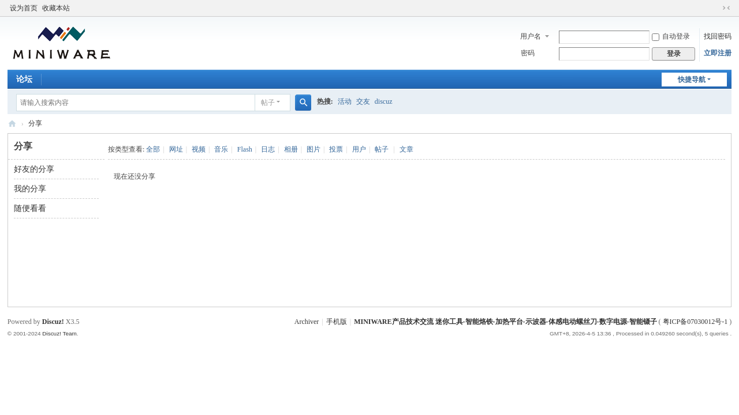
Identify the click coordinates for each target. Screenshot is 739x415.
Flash (244, 149)
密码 (528, 53)
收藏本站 (56, 8)
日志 (268, 149)
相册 (291, 149)
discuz (384, 101)
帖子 (268, 103)
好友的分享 (34, 169)
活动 (345, 101)
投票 (336, 149)
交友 (363, 101)
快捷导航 (692, 80)
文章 (406, 149)
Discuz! (53, 322)
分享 (35, 123)
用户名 (530, 36)
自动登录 (671, 36)
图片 (313, 149)
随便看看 (30, 208)
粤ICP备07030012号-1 (695, 322)
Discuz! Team (59, 333)
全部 (153, 149)
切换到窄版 (726, 8)
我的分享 (30, 188)
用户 (359, 149)
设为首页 (24, 8)
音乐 (221, 149)
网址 (176, 149)
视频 (199, 149)
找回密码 (717, 36)
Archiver (306, 322)
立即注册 (717, 53)
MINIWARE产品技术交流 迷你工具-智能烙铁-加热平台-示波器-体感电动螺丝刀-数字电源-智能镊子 (12, 123)
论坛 (24, 79)
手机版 (336, 322)
